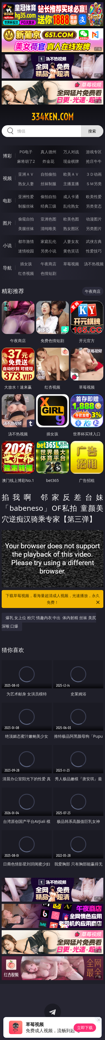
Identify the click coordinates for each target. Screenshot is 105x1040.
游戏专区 (94, 151)
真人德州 (48, 151)
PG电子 (25, 151)
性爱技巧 (94, 251)
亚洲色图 (48, 219)
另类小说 (48, 251)
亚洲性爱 (26, 196)
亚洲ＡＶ (26, 174)
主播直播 (71, 183)
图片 (7, 223)
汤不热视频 (94, 263)
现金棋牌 (71, 161)
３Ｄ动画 (94, 174)
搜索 (92, 131)
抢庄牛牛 (94, 161)
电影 (7, 201)
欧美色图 (71, 219)
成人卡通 (71, 196)
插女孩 (26, 263)
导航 (7, 268)
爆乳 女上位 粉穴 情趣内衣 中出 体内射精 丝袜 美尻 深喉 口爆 (49, 622)
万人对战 (71, 151)
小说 (7, 245)
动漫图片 (94, 219)
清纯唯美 (48, 228)
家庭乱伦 (48, 241)
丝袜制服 (48, 183)
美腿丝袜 (26, 228)
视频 (7, 178)
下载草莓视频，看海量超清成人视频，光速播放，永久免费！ (53, 599)
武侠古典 (94, 241)
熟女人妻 (26, 183)
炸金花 (48, 161)
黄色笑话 (71, 251)
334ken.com (52, 116)
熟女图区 (71, 228)
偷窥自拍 (26, 219)
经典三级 (48, 206)
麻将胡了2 (26, 161)
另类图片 (94, 228)
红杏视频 (26, 273)
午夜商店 (48, 263)
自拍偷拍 (48, 174)
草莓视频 (71, 263)
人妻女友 (71, 241)
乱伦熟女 (71, 206)
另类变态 (94, 206)
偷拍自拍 (48, 196)
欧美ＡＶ (71, 174)
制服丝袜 (26, 206)
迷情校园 (26, 251)
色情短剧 (48, 273)
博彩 (7, 156)
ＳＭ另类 (94, 183)
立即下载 (85, 1027)
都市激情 (26, 241)
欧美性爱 (94, 196)
